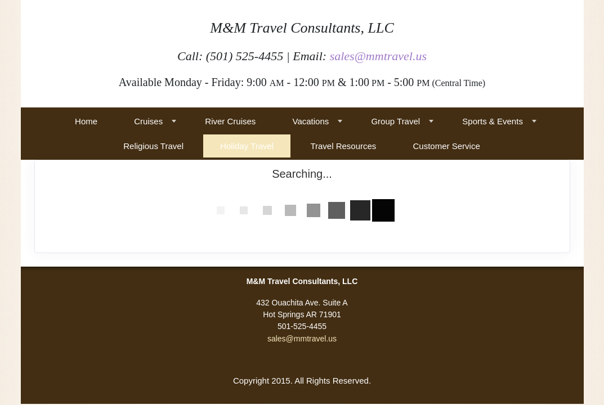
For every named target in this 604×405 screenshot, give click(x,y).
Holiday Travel (247, 146)
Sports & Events (492, 121)
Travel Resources (343, 146)
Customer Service (446, 146)
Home (86, 121)
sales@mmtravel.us (378, 56)
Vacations (311, 121)
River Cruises (230, 121)
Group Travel (395, 121)
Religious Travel (153, 146)
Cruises (148, 121)
